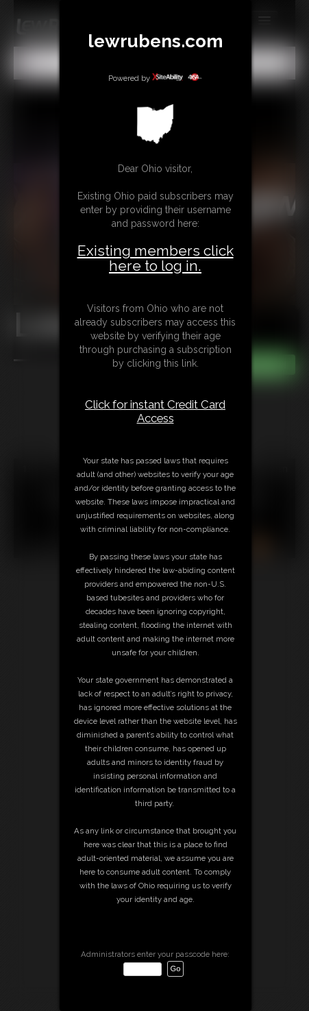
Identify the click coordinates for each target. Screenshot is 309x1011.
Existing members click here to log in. (155, 258)
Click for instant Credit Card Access (155, 411)
